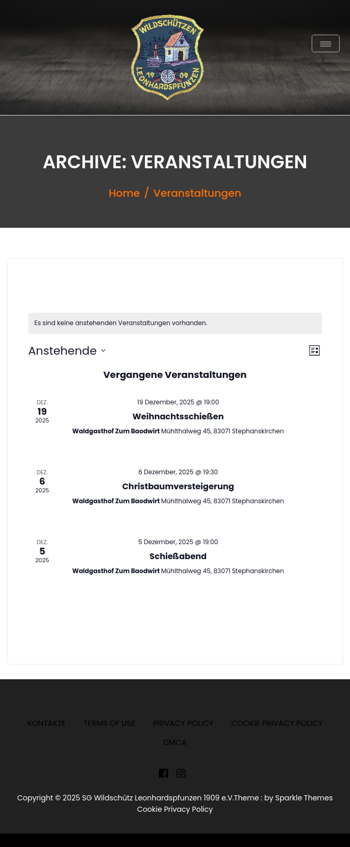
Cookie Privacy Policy (277, 723)
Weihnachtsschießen (178, 416)
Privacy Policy (183, 723)
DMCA (174, 742)
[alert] (175, 323)
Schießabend (178, 556)
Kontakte (46, 723)
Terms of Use (109, 723)
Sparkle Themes (304, 798)
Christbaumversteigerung (178, 486)
